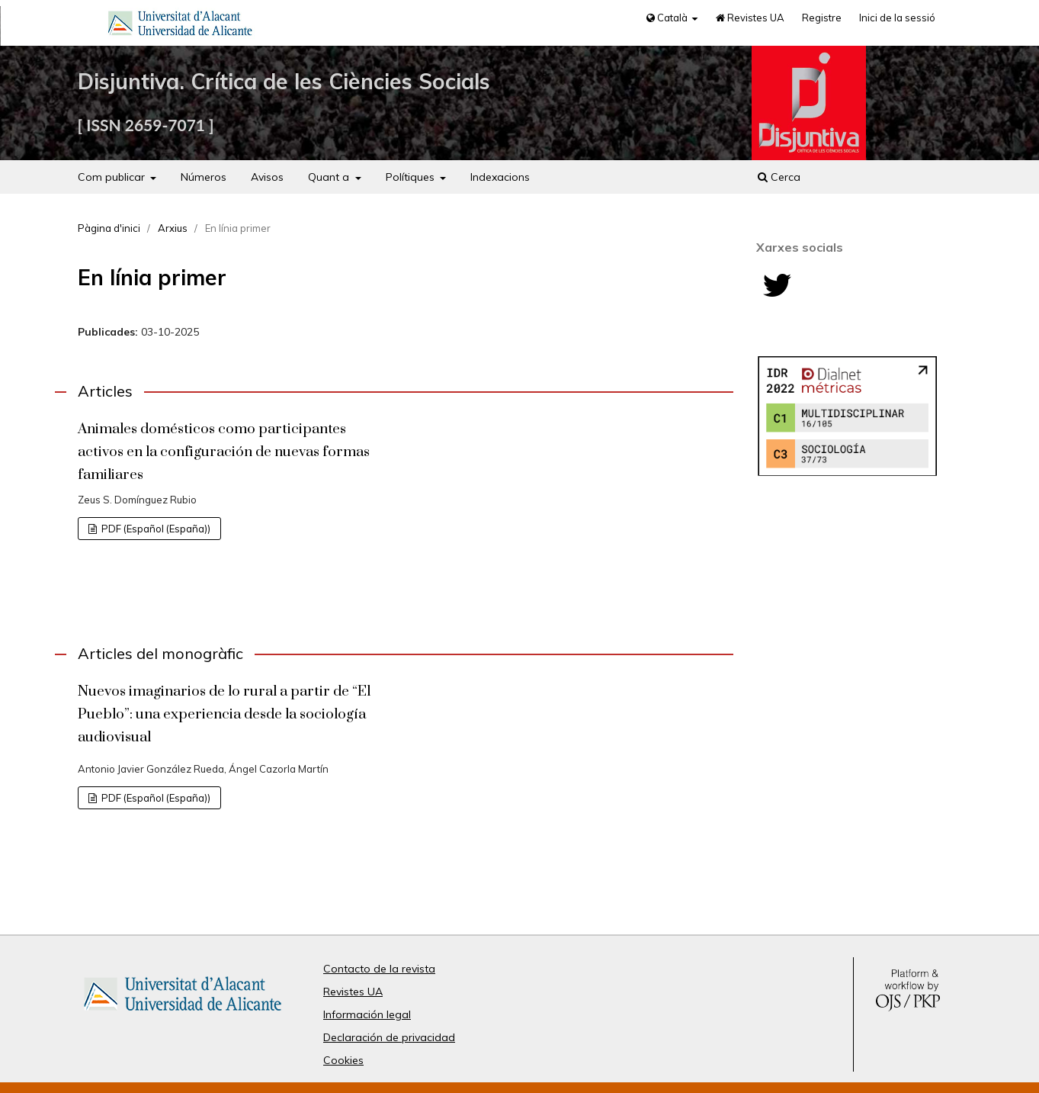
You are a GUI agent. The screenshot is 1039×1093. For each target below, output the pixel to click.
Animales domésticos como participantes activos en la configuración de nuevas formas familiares (224, 452)
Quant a (330, 177)
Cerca (779, 177)
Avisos (267, 177)
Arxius (173, 228)
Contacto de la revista (379, 969)
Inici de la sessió (897, 17)
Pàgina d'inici (109, 228)
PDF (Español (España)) (154, 528)
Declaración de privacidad (389, 1037)
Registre (822, 17)
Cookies (343, 1060)
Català (668, 17)
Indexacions (500, 177)
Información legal (367, 1014)
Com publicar (113, 177)
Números (203, 177)
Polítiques (412, 177)
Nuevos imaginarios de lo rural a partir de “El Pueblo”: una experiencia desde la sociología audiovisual (224, 714)
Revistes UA (750, 17)
